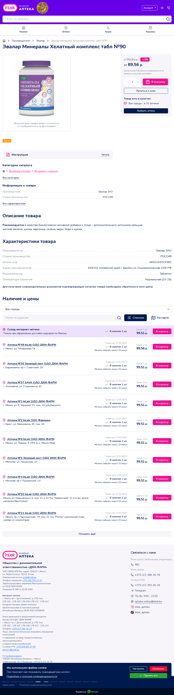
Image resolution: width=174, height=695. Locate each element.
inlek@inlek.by (29, 577)
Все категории (11, 177)
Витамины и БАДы (19, 171)
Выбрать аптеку (146, 110)
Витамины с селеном (46, 171)
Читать (105, 154)
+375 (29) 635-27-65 (26, 646)
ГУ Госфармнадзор (12, 656)
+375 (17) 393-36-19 (22, 628)
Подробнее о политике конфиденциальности (32, 676)
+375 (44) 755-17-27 (32, 580)
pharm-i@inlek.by (11, 649)
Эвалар (40, 40)
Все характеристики (14, 203)
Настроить (138, 668)
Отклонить (158, 668)
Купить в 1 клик (146, 90)
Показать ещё (87, 534)
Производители (21, 40)
